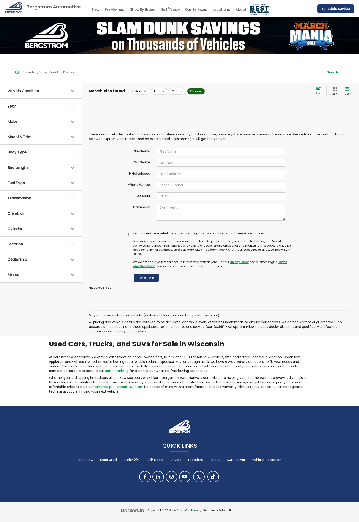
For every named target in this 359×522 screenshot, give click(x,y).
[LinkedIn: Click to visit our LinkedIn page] (158, 476)
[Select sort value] (320, 91)
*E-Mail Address (138, 173)
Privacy (196, 510)
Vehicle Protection (266, 459)
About (215, 459)
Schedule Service (336, 8)
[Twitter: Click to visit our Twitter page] (199, 476)
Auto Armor (236, 459)
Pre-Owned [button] (115, 9)
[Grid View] (333, 91)
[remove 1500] (159, 91)
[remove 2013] (177, 91)
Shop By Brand (143, 9)
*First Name (142, 151)
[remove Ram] (140, 91)
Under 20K (132, 459)
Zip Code (143, 196)
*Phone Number (139, 185)
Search (332, 72)
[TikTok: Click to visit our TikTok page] (213, 476)
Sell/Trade (170, 9)
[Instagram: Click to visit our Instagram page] (171, 476)
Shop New (85, 459)
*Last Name (141, 162)
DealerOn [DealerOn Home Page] (183, 510)
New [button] (95, 9)
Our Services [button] (196, 9)
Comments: (141, 207)
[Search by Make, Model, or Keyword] (173, 72)
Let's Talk (146, 278)
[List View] (347, 91)
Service (175, 459)
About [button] (241, 9)
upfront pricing (117, 371)
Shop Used (108, 459)
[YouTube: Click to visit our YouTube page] (184, 476)
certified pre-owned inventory (119, 387)
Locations (221, 9)
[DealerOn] (132, 510)
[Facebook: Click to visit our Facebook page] (145, 476)
